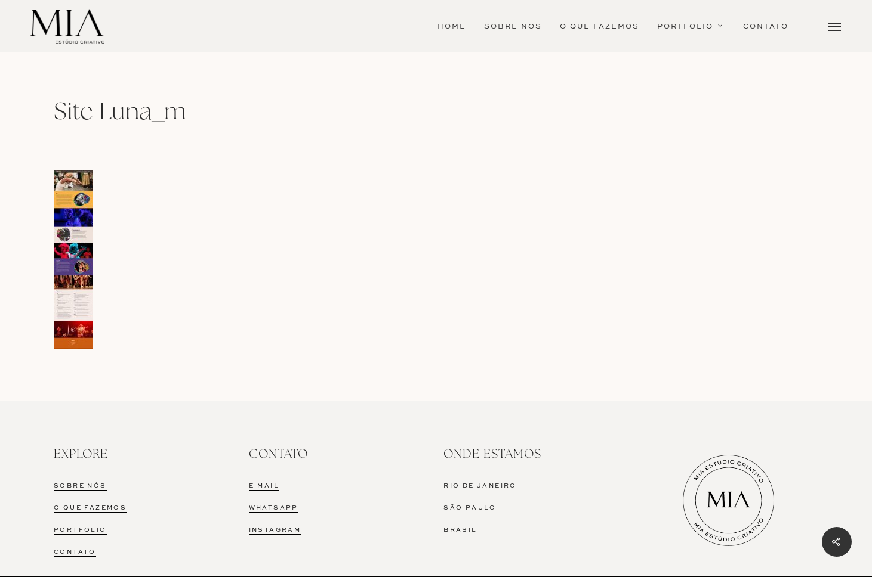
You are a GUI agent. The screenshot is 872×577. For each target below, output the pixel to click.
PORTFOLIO (80, 530)
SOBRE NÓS (80, 486)
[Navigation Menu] (835, 26)
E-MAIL (264, 486)
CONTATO (75, 552)
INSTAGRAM (275, 530)
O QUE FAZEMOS (90, 508)
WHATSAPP (273, 508)
